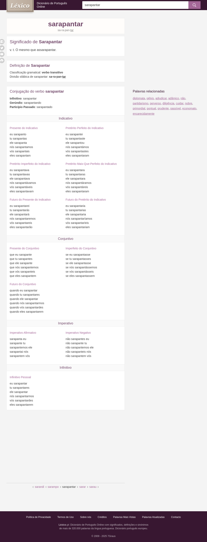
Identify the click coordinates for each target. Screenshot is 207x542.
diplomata (139, 98)
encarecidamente (143, 113)
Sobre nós (85, 517)
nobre (188, 103)
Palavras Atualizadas (153, 517)
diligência (168, 103)
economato (189, 108)
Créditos (102, 517)
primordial (139, 108)
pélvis (150, 98)
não (183, 98)
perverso (155, 103)
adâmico (173, 98)
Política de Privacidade (38, 517)
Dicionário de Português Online (52, 5)
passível (175, 108)
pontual (151, 108)
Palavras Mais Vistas (124, 517)
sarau (92, 486)
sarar (82, 486)
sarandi (39, 486)
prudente (163, 108)
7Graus (111, 536)
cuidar (179, 103)
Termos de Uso (65, 517)
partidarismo (140, 103)
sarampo (53, 486)
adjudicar (161, 98)
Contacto (176, 517)
